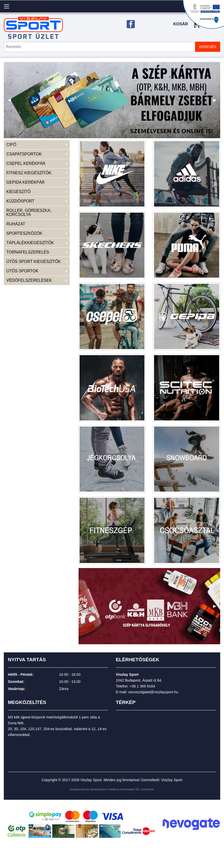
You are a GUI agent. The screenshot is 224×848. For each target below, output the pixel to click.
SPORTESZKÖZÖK (24, 233)
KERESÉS (207, 47)
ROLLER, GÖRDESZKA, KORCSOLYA (28, 212)
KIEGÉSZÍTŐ (18, 192)
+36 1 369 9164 (142, 686)
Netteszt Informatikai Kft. (124, 789)
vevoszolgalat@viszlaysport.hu (153, 692)
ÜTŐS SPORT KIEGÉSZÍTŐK (33, 261)
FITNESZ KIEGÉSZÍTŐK (28, 173)
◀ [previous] (11, 102)
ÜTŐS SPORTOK (22, 271)
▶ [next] (216, 102)
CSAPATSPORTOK (24, 154)
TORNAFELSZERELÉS (27, 252)
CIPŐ (11, 145)
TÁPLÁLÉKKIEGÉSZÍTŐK (30, 243)
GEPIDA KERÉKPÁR (25, 182)
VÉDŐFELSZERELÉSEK (29, 280)
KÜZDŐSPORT (20, 201)
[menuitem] (37, 145)
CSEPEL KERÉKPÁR (25, 163)
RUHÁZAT (15, 224)
